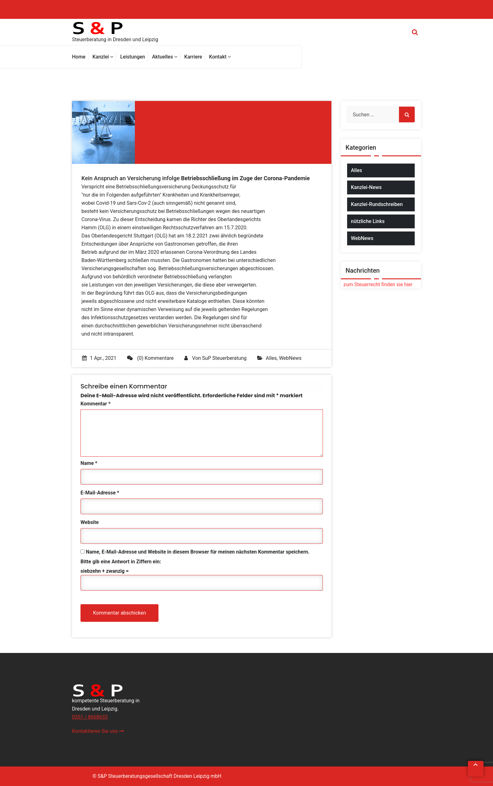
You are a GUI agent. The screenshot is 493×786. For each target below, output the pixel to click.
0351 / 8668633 (90, 717)
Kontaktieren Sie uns (98, 731)
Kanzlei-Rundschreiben (377, 204)
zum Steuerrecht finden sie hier (377, 284)
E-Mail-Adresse (99, 493)
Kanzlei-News (366, 187)
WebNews (290, 358)
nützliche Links (368, 221)
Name (88, 463)
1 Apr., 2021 (99, 358)
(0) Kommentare (150, 358)
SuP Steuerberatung (224, 358)
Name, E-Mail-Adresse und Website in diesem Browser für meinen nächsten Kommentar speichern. (197, 552)
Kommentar (95, 404)
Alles (271, 358)
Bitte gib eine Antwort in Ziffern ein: (120, 562)
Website (89, 522)
